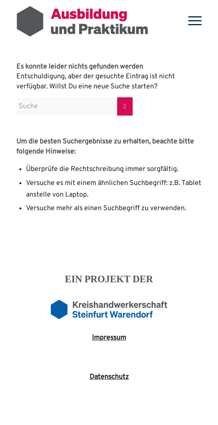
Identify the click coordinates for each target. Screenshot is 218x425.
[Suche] (74, 106)
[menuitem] (191, 21)
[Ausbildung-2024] (90, 21)
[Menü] (191, 21)
